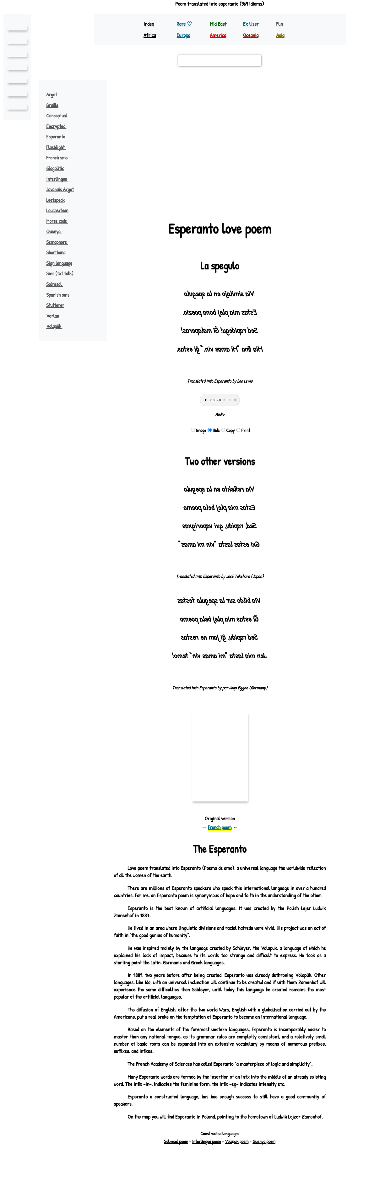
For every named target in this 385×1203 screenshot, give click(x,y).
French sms (57, 157)
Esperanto (59, 136)
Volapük (57, 326)
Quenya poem (264, 1163)
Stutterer (55, 305)
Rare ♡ (185, 23)
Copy (228, 430)
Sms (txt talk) (60, 273)
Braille (52, 105)
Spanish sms (58, 294)
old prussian (135, 97)
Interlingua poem (206, 1163)
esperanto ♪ (226, 135)
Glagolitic (55, 168)
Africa (150, 35)
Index (149, 23)
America (218, 35)
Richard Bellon (236, 1184)
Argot (52, 94)
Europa (184, 35)
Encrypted (59, 126)
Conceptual (57, 115)
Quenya (56, 231)
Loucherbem (57, 210)
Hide (214, 430)
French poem (220, 827)
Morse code (60, 221)
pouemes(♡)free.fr (252, 1178)
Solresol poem (176, 1163)
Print (243, 430)
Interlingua (60, 178)
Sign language (59, 263)
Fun (279, 23)
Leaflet (124, 200)
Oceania (251, 35)
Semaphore (60, 242)
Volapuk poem (237, 1163)
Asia (280, 35)
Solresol (57, 284)
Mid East (218, 23)
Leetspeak (55, 200)
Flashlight (59, 147)
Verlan (52, 315)
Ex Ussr (251, 23)
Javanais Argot (60, 189)
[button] (318, 88)
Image (198, 430)
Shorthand (56, 252)
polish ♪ (130, 192)
